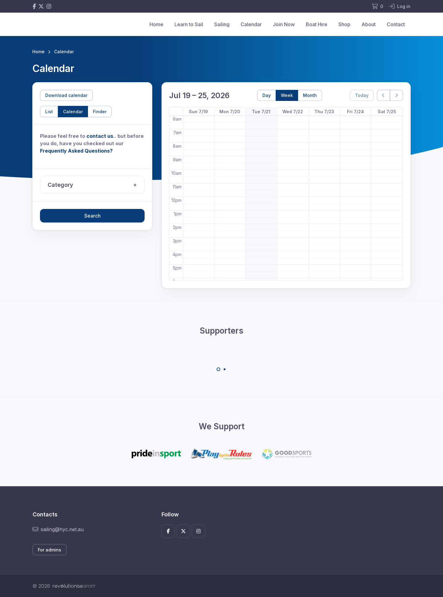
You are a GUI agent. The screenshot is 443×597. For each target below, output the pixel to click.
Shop (344, 24)
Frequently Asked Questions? (76, 151)
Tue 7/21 (261, 111)
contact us (99, 136)
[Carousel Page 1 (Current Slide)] (218, 369)
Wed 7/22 (292, 111)
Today (362, 95)
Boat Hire (316, 24)
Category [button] (94, 185)
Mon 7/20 (229, 111)
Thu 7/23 (324, 111)
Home (156, 24)
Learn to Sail (188, 24)
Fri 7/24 (355, 111)
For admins (49, 549)
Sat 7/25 (387, 111)
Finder (99, 111)
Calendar (251, 24)
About (368, 24)
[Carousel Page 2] (224, 369)
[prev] (383, 95)
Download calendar (66, 95)
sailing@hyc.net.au (58, 529)
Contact (396, 24)
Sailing (221, 24)
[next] (396, 95)
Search (92, 216)
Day (266, 95)
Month (310, 95)
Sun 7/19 (198, 111)
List (49, 111)
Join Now (284, 24)
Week (287, 95)
